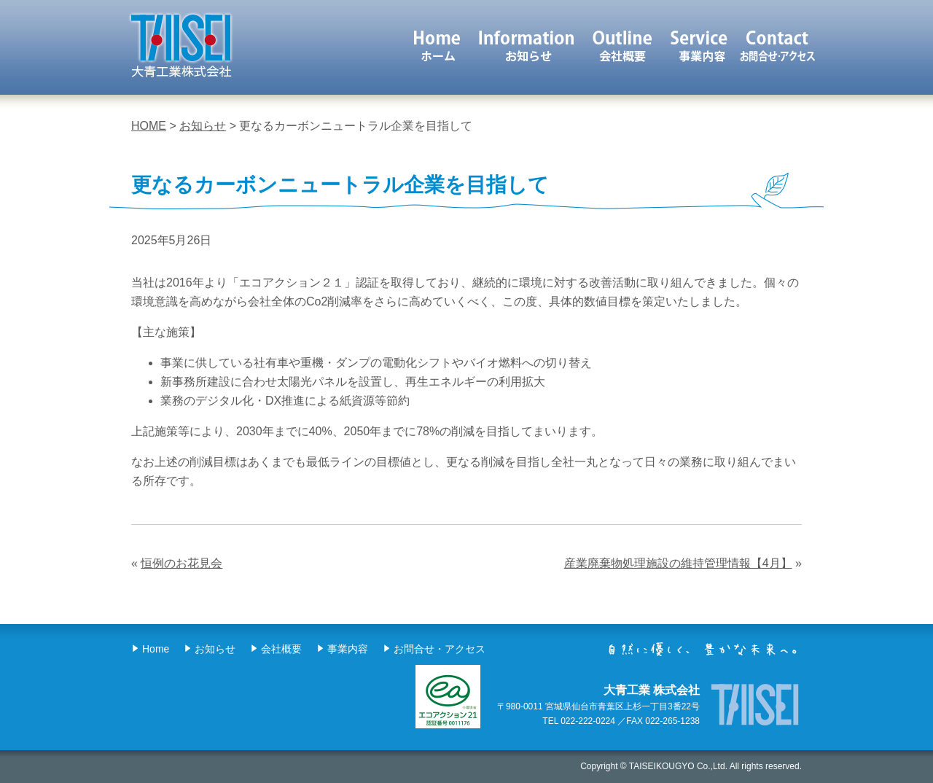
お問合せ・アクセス (439, 649)
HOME (148, 126)
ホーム (436, 46)
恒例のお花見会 (181, 563)
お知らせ (526, 46)
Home (155, 649)
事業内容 (700, 46)
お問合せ (777, 46)
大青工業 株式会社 (181, 45)
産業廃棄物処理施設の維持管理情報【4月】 (678, 563)
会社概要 (623, 46)
